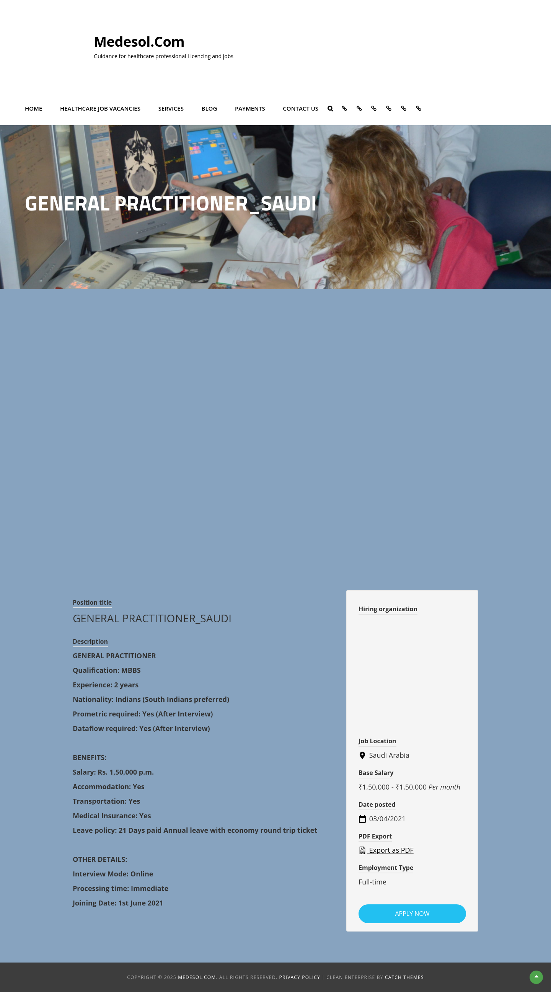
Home (33, 108)
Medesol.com (139, 41)
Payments (250, 108)
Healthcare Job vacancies (100, 108)
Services (171, 108)
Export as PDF (386, 850)
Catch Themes (404, 977)
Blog (209, 108)
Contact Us (300, 108)
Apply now (412, 913)
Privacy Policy (299, 977)
